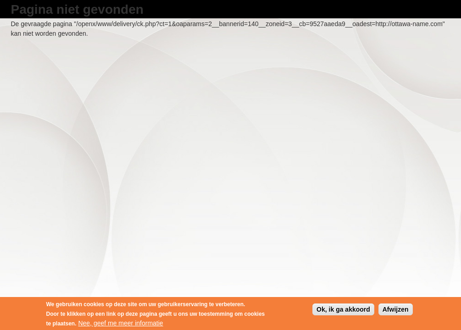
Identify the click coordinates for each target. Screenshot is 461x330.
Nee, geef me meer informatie (120, 324)
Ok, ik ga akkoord (343, 310)
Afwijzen (396, 310)
